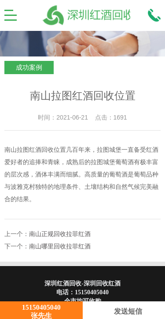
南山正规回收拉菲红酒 (60, 234)
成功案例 (29, 67)
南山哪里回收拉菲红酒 (60, 246)
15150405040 (92, 292)
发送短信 (124, 311)
